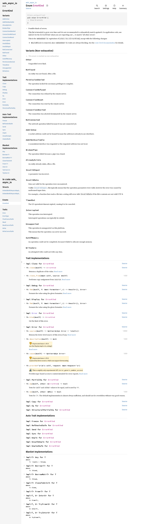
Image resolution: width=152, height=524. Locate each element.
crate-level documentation (105, 43)
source (33, 331)
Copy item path (47, 5)
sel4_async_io (31, 3)
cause (32, 353)
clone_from (35, 276)
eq (31, 384)
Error (34, 313)
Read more (58, 271)
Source (28, 8)
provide (33, 366)
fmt (31, 289)
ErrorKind (48, 263)
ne (31, 392)
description (35, 339)
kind (32, 317)
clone (32, 268)
